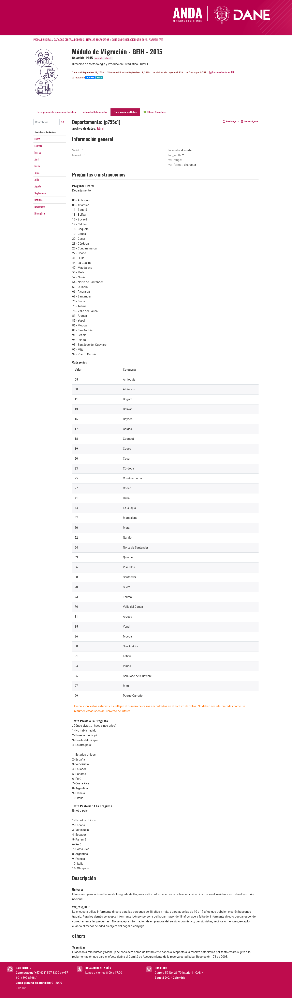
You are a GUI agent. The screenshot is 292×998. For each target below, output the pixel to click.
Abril (36, 159)
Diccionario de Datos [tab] (125, 112)
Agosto (37, 186)
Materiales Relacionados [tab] (95, 112)
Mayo (37, 166)
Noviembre (39, 207)
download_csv (231, 121)
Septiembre (40, 193)
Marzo (37, 152)
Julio (36, 180)
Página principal (42, 40)
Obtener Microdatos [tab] (155, 112)
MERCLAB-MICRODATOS (97, 40)
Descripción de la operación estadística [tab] (56, 112)
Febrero (38, 146)
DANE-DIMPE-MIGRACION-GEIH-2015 (129, 40)
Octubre (38, 200)
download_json (249, 121)
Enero (37, 139)
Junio (37, 173)
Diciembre (39, 213)
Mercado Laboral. (103, 58)
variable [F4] (156, 40)
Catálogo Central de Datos (69, 40)
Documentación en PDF (222, 72)
